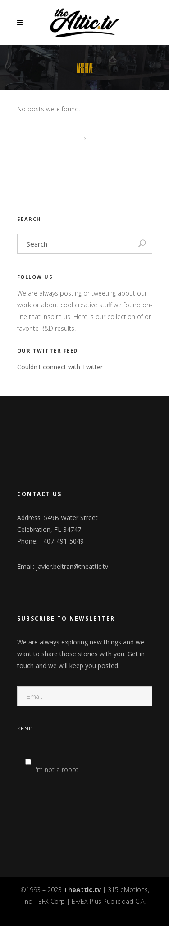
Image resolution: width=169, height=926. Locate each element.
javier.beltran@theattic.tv (72, 566)
